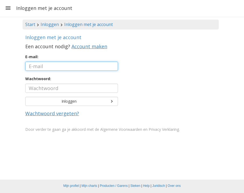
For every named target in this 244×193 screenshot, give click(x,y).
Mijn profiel (71, 186)
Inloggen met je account (88, 24)
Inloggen (50, 24)
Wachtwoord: (38, 78)
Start (30, 24)
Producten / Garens (114, 186)
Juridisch (158, 186)
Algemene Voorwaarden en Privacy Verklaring (139, 129)
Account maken (89, 46)
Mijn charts (89, 186)
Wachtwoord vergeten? (52, 113)
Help (146, 186)
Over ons (174, 186)
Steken (135, 186)
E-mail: (31, 56)
